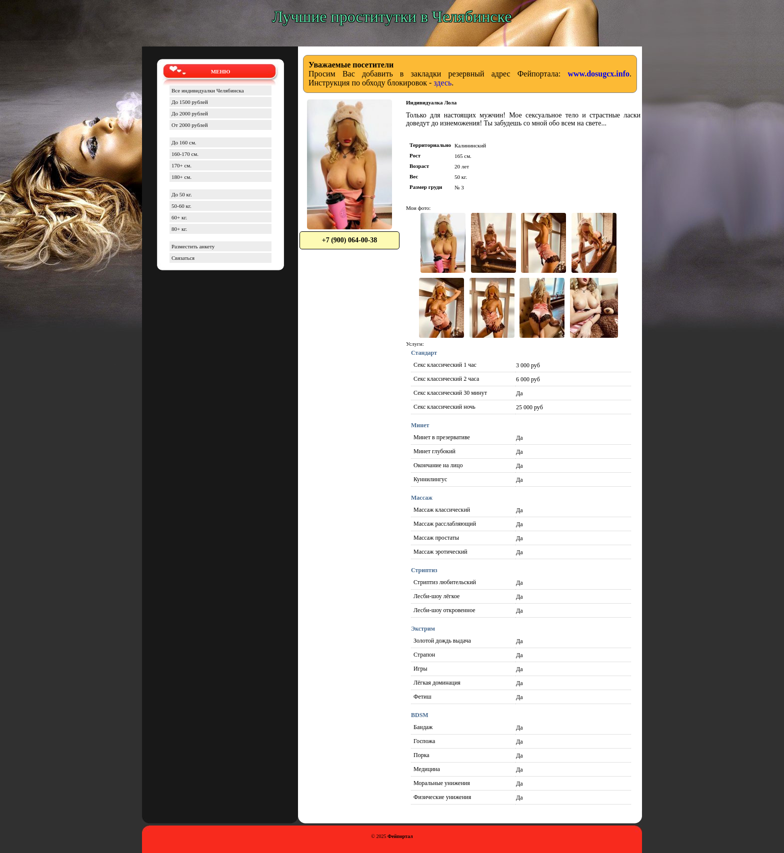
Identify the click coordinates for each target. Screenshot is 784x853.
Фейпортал (400, 836)
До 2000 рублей (190, 113)
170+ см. (182, 165)
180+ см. (182, 177)
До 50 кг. (182, 194)
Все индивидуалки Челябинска (208, 90)
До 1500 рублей (190, 102)
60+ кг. (179, 217)
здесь (443, 82)
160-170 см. (185, 154)
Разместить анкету (193, 246)
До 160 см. (184, 142)
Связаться (183, 258)
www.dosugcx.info (599, 73)
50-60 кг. (182, 206)
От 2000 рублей (190, 125)
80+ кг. (179, 229)
